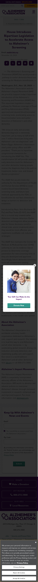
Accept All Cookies (19, 578)
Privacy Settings (19, 567)
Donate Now (19, 308)
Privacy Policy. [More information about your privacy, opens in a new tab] (22, 563)
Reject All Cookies (19, 573)
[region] (19, 561)
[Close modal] (35, 267)
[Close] (36, 542)
